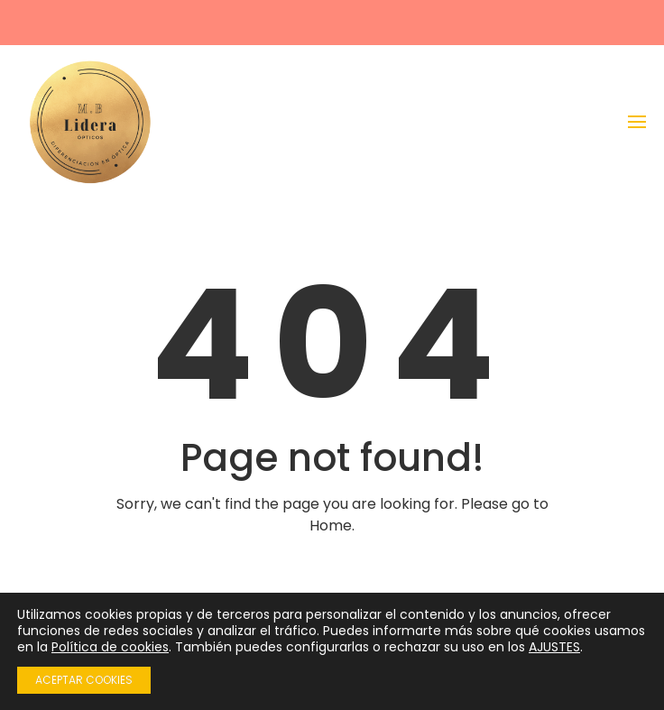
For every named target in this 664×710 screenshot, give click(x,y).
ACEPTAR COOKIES (84, 679)
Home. (332, 525)
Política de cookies (110, 647)
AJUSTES (554, 647)
